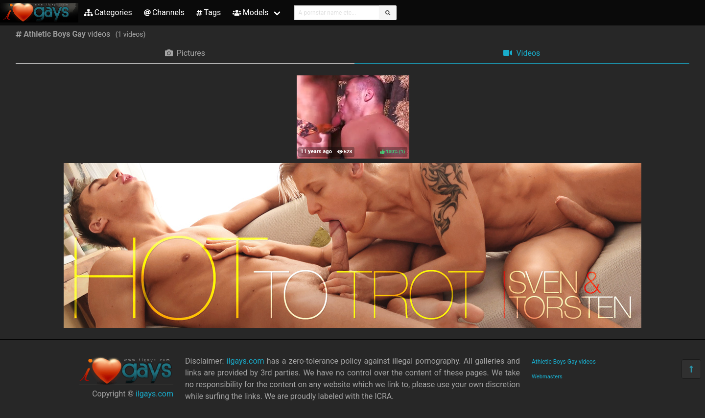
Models (250, 12)
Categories (108, 12)
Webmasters (547, 376)
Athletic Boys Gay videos (564, 361)
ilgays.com (154, 393)
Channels (164, 12)
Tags (208, 12)
